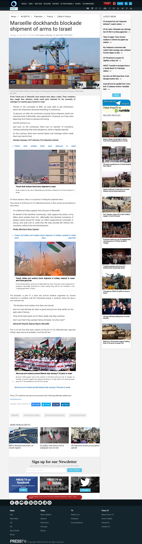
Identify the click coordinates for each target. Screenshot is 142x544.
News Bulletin (45, 515)
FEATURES (55, 4)
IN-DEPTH (25, 16)
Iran (11, 515)
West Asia (14, 519)
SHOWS (78, 4)
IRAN (31, 4)
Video (42, 511)
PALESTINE (47, 4)
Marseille (15, 415)
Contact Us (106, 527)
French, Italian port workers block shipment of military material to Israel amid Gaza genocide (45, 279)
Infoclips (43, 527)
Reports (43, 519)
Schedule (74, 519)
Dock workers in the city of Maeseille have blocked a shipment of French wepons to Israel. (45, 191)
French (120, 3)
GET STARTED (74, 470)
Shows (43, 531)
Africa (12, 535)
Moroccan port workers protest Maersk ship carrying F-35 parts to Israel (44, 373)
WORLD (24, 4)
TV (72, 511)
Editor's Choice (64, 16)
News (13, 16)
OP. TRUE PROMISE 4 (67, 4)
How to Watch (107, 519)
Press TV (105, 511)
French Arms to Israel (31, 415)
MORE (116, 95)
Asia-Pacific (14, 531)
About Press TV (108, 515)
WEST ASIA (38, 4)
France (50, 16)
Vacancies (105, 523)
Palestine (38, 16)
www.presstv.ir (15, 399)
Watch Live (75, 515)
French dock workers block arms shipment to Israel (44, 146)
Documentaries (77, 523)
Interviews (44, 523)
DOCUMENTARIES (88, 4)
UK (11, 527)
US (11, 523)
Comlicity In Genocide (77, 415)
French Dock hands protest (54, 415)
